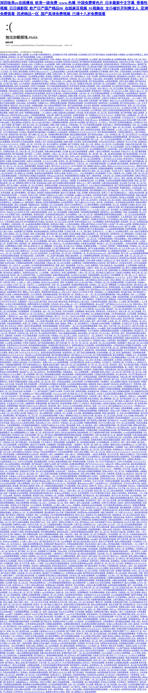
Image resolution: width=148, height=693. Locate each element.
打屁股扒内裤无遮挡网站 (104, 374)
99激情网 (31, 638)
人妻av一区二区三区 (59, 154)
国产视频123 (19, 200)
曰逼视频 (98, 418)
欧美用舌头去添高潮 (128, 258)
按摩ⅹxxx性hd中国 (122, 464)
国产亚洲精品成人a (77, 161)
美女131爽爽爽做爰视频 (55, 447)
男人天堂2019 (103, 556)
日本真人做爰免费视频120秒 (62, 379)
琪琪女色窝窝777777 (49, 437)
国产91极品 (115, 408)
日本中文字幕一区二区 (109, 348)
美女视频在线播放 (118, 357)
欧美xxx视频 (71, 660)
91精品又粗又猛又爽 (133, 144)
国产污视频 (71, 631)
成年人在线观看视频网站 (76, 331)
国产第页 (42, 156)
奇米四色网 (133, 687)
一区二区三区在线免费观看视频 (102, 294)
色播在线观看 (74, 212)
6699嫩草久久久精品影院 (57, 132)
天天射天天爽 (69, 391)
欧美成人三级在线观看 (104, 360)
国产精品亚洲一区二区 (129, 399)
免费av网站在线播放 (53, 151)
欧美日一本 (120, 549)
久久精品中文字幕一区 (130, 108)
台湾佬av (67, 127)
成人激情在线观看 (25, 457)
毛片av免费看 (27, 488)
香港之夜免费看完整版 (29, 69)
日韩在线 (10, 171)
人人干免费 (136, 653)
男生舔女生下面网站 (61, 389)
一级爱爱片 (78, 445)
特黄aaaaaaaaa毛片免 (55, 176)
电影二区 (138, 180)
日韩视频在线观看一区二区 (134, 386)
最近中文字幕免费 (110, 161)
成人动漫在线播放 (12, 464)
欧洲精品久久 (119, 449)
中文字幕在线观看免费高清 (57, 86)
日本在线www (50, 239)
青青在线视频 (59, 442)
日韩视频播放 (27, 214)
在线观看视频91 (17, 340)
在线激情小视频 (41, 319)
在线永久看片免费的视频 (96, 585)
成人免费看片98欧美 (22, 210)
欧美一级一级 (66, 539)
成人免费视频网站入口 (20, 432)
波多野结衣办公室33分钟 (17, 345)
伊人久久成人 (105, 333)
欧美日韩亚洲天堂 (39, 120)
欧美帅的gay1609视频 (54, 62)
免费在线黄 (105, 561)
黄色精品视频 (138, 377)
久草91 (27, 585)
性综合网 (19, 384)
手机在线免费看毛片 (67, 164)
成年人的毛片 (141, 522)
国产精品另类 (46, 79)
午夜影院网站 (23, 445)
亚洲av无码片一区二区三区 (111, 372)
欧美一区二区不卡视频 (80, 680)
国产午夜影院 (74, 144)
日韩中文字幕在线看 (110, 69)
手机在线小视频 (114, 660)
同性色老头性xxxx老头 (19, 115)
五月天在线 (10, 384)
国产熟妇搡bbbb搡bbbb (61, 355)
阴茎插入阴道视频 (87, 86)
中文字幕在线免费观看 (100, 93)
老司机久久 (42, 670)
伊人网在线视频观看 (35, 512)
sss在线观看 (44, 207)
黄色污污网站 (46, 682)
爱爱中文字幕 (30, 183)
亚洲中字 (93, 486)
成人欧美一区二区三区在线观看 (103, 343)
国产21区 (124, 253)
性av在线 (69, 360)
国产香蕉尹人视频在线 (57, 96)
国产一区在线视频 (82, 437)
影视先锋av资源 (57, 459)
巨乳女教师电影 (117, 491)
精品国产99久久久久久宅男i (123, 626)
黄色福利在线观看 (32, 532)
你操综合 (33, 343)
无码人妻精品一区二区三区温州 (16, 234)
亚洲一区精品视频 (38, 234)
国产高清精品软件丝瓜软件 (61, 401)
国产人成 (95, 139)
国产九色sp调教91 (35, 517)
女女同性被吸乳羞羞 (20, 258)
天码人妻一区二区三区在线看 (77, 110)
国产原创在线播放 (86, 74)
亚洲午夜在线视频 (7, 469)
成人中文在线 (25, 105)
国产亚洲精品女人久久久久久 (113, 277)
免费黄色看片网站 (101, 612)
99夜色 (85, 687)
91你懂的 (72, 367)
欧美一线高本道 (19, 219)
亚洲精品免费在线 (99, 520)
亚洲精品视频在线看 (79, 285)
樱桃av (25, 292)
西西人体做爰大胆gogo (47, 130)
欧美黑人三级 (38, 239)
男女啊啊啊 (116, 275)
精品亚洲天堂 (14, 478)
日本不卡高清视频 (46, 323)
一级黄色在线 (133, 670)
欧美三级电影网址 (69, 273)
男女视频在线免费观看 (64, 478)
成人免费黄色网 (46, 413)
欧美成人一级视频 (68, 180)
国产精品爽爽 (74, 219)
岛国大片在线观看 (34, 161)
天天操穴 (121, 478)
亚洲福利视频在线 (125, 122)
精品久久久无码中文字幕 (83, 292)
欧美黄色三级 (18, 435)
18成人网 (50, 115)
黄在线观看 (89, 178)
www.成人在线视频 (119, 619)
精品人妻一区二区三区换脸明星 (76, 59)
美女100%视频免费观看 (130, 413)
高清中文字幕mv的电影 (22, 529)
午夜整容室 (137, 660)
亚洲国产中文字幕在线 (92, 69)
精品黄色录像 (63, 120)
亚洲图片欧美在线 (14, 227)
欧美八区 (34, 333)
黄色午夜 (9, 638)
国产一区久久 (114, 178)
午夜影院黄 (42, 386)
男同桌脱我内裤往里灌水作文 (44, 98)
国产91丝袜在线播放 (96, 248)
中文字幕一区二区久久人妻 (129, 488)
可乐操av (22, 132)
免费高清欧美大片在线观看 (39, 304)
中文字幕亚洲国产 (34, 667)
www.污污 (74, 389)
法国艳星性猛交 (42, 401)
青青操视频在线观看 (52, 374)
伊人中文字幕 (131, 142)
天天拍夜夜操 (36, 311)
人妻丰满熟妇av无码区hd (20, 122)
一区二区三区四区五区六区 (110, 437)
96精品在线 (4, 275)
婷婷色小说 (29, 319)
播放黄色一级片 (6, 200)
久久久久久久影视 (36, 164)
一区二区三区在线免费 (9, 69)
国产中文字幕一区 (140, 326)
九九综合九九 (61, 108)
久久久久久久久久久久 (39, 258)
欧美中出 (88, 406)
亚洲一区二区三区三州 (134, 256)
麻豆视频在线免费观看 (63, 568)
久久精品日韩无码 (125, 285)
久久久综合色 (87, 607)
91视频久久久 (43, 103)
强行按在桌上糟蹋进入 (12, 273)
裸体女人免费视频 (139, 481)
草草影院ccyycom (64, 69)
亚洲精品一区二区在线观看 (52, 205)
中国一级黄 (23, 571)
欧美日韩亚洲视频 (90, 142)
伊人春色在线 (121, 374)
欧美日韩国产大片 (38, 522)
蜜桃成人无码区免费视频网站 (48, 202)
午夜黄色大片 (133, 84)
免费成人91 (79, 692)
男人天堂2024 (9, 130)
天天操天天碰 (141, 234)
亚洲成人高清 (36, 328)
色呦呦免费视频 (90, 423)
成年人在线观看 (21, 205)
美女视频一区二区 (62, 617)
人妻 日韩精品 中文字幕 (10, 127)
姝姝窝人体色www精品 (97, 166)
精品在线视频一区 (10, 149)
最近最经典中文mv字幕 (54, 512)
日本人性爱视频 (94, 96)
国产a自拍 (19, 113)
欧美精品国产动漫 (120, 602)
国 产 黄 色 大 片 (22, 369)
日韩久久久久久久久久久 (91, 629)
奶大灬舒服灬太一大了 (69, 304)
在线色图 (28, 91)
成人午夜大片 (9, 517)
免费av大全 (47, 362)
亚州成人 (138, 527)
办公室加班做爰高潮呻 (48, 415)
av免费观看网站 (126, 331)
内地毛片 (86, 403)
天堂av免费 (90, 260)
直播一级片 (60, 265)
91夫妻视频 (69, 195)
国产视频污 (17, 125)
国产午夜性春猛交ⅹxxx (32, 365)
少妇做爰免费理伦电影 (43, 117)
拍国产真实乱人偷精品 (111, 636)
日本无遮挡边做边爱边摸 (97, 537)
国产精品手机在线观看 (14, 88)
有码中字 (18, 629)
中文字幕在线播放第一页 (11, 394)
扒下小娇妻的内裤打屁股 (99, 432)
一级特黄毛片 (34, 508)
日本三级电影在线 (126, 149)
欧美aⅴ (8, 248)
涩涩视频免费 (137, 287)
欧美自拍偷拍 (34, 159)
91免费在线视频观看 (58, 137)
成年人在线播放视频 (61, 682)
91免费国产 (105, 382)
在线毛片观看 (39, 67)
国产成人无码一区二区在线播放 (36, 125)
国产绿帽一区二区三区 (37, 134)
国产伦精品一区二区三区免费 (93, 466)
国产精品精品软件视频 (127, 430)
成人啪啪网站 (116, 212)
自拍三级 (100, 428)
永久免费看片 (63, 430)
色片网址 (78, 142)
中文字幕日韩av (35, 362)
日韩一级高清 (48, 108)
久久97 (74, 493)
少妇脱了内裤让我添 (62, 178)
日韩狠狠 (81, 643)
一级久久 (68, 689)
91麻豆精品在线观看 (15, 137)
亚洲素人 (63, 149)
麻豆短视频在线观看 (78, 134)
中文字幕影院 (93, 331)
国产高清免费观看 (130, 154)
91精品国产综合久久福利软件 (15, 299)
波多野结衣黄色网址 (69, 101)
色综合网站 (59, 67)
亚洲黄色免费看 (44, 248)
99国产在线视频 (13, 98)
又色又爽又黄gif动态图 (25, 575)
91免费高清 (81, 229)
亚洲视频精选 (14, 108)
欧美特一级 (64, 161)
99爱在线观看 (6, 217)
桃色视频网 (26, 464)
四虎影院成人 (81, 646)
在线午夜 (73, 122)
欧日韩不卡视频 (31, 88)
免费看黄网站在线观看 (16, 287)
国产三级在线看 (94, 183)
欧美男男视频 (24, 188)
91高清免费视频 (22, 168)
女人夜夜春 (24, 520)
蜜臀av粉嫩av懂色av (88, 328)
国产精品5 (32, 193)
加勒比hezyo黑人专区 (29, 207)
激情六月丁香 (136, 631)
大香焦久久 (134, 672)
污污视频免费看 (44, 338)
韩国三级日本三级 (79, 609)
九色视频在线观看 (91, 382)
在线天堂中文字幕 (126, 62)
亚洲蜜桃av (11, 491)
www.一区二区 (6, 253)
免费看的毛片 (38, 510)
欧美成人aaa (121, 474)
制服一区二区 (36, 432)
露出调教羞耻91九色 (98, 190)
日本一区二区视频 (140, 125)
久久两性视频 (141, 139)
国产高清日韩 (64, 357)
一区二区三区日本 (12, 660)
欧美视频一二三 (30, 391)
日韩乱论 (64, 125)
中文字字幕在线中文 (107, 461)
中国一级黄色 (56, 59)
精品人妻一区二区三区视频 (130, 311)
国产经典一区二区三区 (132, 372)
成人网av (85, 447)
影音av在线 (52, 302)
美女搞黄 (126, 74)
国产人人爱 (77, 69)
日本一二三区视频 (138, 294)
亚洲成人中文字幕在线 (48, 149)
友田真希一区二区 (128, 222)
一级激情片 (85, 219)
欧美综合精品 (96, 403)
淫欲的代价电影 (24, 580)
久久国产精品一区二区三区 (60, 253)
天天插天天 (107, 362)
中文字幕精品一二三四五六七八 (67, 466)
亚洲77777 (106, 193)
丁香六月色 (122, 84)
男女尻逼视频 (9, 454)
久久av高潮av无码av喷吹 (134, 415)
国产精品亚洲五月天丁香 (31, 108)
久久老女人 (103, 122)
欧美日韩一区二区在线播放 (104, 84)
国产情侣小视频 (133, 476)
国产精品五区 (113, 190)
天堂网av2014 (139, 406)
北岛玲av (42, 88)
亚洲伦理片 (42, 270)
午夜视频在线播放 (105, 239)
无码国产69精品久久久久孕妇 (51, 195)
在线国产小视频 (58, 338)
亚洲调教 (108, 602)
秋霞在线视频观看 (50, 326)
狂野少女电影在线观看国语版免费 (117, 67)
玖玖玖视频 (37, 268)
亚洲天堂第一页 (59, 74)
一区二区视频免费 (81, 372)
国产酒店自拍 (67, 88)
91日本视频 (132, 314)
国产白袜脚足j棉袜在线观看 (64, 183)
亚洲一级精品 (61, 323)
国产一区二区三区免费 (107, 500)
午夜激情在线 (18, 331)
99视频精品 (20, 130)
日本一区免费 (92, 76)
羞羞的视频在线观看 (61, 275)
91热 (16, 277)
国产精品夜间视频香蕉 (107, 132)
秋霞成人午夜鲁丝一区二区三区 (63, 84)
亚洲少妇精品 (37, 568)
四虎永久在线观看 (89, 168)
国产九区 (39, 374)
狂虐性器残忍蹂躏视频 (117, 585)
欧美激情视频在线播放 (37, 345)
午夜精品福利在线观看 (83, 374)
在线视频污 (122, 343)
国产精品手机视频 (132, 394)
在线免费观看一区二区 (109, 205)
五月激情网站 (121, 597)
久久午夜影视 (36, 294)
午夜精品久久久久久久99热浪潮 (97, 595)
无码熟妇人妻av (99, 340)
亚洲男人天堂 (40, 142)
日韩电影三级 (73, 108)
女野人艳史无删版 (126, 81)
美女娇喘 (41, 357)
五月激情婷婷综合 (37, 571)
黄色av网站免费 (103, 527)
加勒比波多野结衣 (61, 79)
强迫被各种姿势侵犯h (40, 84)
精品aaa (53, 309)
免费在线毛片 (78, 350)
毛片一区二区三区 (98, 452)
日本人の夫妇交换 (69, 561)
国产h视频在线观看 (48, 69)
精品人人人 (81, 183)
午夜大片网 (141, 120)
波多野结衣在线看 (93, 130)
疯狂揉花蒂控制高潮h (41, 420)
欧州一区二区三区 (73, 197)
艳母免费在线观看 (81, 190)
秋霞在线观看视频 (82, 139)
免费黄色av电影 (19, 524)
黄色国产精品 (126, 292)
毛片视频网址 (39, 587)
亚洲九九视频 (60, 173)
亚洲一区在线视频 (130, 212)
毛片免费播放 (79, 117)
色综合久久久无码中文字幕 (18, 212)
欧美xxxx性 (75, 156)
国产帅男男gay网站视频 (74, 217)
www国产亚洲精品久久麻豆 (131, 420)
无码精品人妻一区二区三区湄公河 (123, 134)
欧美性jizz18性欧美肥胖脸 (27, 469)
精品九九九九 (67, 91)
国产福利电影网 (35, 527)
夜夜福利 (60, 449)
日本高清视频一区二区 (34, 435)
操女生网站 (83, 333)
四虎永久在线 (110, 316)
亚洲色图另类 (111, 369)
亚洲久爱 (58, 396)
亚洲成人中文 (33, 413)
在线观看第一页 (72, 442)
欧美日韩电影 (105, 583)
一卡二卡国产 (136, 98)
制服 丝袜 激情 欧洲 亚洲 (50, 653)
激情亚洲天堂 (124, 665)
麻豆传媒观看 (123, 164)
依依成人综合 (27, 64)
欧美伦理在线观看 (22, 309)
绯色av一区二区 (75, 309)
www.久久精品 (6, 285)
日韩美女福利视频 (32, 331)
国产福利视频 (18, 154)
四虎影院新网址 (79, 675)
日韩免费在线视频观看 (89, 212)
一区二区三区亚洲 (98, 680)
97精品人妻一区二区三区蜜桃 (58, 263)
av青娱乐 (23, 556)
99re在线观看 (119, 265)
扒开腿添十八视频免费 (39, 348)
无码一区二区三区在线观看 (20, 147)
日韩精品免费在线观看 (59, 428)
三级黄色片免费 (113, 207)
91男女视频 (132, 680)
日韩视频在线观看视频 (71, 171)
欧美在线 (137, 537)
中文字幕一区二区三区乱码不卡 (118, 336)
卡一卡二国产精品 (84, 231)
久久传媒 (78, 413)
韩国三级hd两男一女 (90, 234)
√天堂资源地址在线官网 (125, 202)
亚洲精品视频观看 (106, 168)
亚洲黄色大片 (132, 236)
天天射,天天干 (118, 171)
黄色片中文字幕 (98, 258)
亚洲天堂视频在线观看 (18, 382)
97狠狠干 (59, 159)
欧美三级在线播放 (20, 71)
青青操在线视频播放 (122, 125)
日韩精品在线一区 (10, 151)
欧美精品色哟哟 (19, 161)
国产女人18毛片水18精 (55, 648)
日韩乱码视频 (39, 263)
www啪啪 (34, 631)
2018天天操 (9, 251)
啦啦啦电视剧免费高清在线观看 (122, 195)
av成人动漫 (101, 524)
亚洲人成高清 (111, 592)
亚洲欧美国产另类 (14, 566)
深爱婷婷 (9, 336)
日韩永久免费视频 (41, 457)
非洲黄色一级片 (140, 190)
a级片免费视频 (114, 253)
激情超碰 (96, 105)
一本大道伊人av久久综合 (112, 159)
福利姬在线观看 (78, 260)
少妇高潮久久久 (50, 430)
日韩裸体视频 (48, 527)
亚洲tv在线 (69, 67)
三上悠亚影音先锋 (43, 285)
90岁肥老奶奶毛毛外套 (106, 672)
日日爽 (65, 151)
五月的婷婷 (64, 328)
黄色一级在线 (127, 178)
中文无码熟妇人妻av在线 (117, 219)
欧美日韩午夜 (129, 319)
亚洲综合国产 (39, 214)
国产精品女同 (46, 621)
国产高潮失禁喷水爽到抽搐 (132, 207)
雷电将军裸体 (97, 440)
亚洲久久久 (58, 520)
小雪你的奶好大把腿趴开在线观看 (32, 176)
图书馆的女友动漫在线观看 (61, 306)
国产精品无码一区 (113, 248)
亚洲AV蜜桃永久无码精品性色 (21, 74)
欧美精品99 (97, 91)
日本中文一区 (82, 164)
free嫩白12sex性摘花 (83, 195)
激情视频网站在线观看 (131, 389)
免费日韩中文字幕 (82, 600)
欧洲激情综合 (118, 667)
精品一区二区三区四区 (122, 127)
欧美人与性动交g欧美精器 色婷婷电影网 (107, 338)
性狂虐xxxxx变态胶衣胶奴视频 (38, 355)
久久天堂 (94, 437)
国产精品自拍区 (27, 256)
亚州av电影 (133, 573)
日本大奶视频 (141, 643)
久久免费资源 (83, 561)
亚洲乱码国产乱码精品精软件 (40, 178)
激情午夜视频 (137, 595)
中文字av (65, 207)
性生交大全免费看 (78, 316)
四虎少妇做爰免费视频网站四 (79, 277)
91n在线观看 (50, 64)
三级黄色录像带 (125, 161)
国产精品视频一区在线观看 (87, 549)
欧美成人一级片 (137, 79)
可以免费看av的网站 (36, 76)
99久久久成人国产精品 (41, 122)
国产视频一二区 (37, 188)
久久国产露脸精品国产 (61, 248)
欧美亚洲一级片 (55, 406)
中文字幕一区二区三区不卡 (120, 326)
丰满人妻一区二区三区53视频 (47, 607)
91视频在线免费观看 (79, 617)
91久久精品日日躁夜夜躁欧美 (101, 185)
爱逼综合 (16, 350)
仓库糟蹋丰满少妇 (100, 287)
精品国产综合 (38, 495)
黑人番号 (125, 268)
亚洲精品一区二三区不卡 (10, 265)
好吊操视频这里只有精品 (34, 222)
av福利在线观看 (35, 609)
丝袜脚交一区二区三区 (37, 556)
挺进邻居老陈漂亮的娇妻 (51, 352)
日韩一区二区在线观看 (61, 285)
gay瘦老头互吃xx (39, 626)
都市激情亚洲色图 (80, 81)
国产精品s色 (61, 200)
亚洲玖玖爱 (118, 156)
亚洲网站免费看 (90, 246)
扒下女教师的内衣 (23, 96)
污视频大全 (125, 411)
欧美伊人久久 (72, 173)
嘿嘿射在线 (86, 520)
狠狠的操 (121, 142)
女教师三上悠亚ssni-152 (106, 260)
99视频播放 (59, 454)
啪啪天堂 (50, 67)
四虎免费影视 (70, 236)
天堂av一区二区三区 (28, 338)
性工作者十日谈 (92, 643)
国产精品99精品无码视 (12, 568)
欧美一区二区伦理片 (89, 200)
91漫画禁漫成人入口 (8, 461)
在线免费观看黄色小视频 (25, 171)
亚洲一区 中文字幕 (24, 389)
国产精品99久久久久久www (67, 251)
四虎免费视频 (83, 227)
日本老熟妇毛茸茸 (100, 195)
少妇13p (56, 117)
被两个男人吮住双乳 (63, 115)
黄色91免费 (7, 180)
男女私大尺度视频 (108, 682)
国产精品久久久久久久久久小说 (108, 74)
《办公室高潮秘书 (86, 173)
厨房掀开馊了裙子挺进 (18, 134)
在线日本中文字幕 (26, 607)
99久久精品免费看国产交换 (55, 105)
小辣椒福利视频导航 (53, 188)
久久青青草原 (96, 110)
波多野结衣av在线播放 (90, 156)
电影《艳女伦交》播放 (69, 534)
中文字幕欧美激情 (30, 336)
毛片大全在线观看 (80, 529)
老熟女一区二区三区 (103, 144)
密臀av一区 (72, 323)
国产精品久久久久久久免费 (112, 256)
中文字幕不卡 (47, 442)
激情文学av (86, 171)
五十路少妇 (93, 333)
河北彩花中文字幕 (39, 96)
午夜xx (62, 415)
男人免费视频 (29, 374)
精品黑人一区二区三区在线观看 (110, 243)
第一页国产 (129, 367)
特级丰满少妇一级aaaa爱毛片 (64, 546)
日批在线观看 (30, 270)
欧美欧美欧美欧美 (112, 64)
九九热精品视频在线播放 (77, 384)
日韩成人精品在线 (20, 362)
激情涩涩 (69, 585)
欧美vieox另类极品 (93, 362)
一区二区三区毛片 (75, 137)
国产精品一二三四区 (33, 154)
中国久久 (139, 62)
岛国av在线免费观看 (130, 200)
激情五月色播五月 (127, 454)
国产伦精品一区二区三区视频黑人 (93, 534)
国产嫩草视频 (141, 151)
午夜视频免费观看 (38, 115)
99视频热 (77, 505)
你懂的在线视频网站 (9, 459)
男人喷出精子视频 (94, 67)
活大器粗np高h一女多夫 (127, 428)
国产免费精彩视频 (71, 321)
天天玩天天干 (84, 336)
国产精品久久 (130, 88)
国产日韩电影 (6, 159)
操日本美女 (4, 646)
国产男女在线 (80, 379)
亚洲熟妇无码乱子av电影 (63, 621)
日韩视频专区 (54, 556)
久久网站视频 (118, 144)
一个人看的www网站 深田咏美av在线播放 (58, 113)
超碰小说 (60, 592)
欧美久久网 (33, 195)
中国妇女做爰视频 (36, 62)
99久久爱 (7, 452)
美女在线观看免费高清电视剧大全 (17, 120)
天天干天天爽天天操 (106, 423)
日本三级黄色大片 (22, 251)
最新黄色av (105, 212)
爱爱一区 (69, 692)
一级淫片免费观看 (102, 151)
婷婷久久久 (63, 309)
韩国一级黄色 (16, 297)
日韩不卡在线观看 (38, 86)
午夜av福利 (4, 122)
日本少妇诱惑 (68, 311)
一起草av (12, 597)
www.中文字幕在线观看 (76, 614)
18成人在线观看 (140, 69)
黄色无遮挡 (51, 629)
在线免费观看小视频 (39, 367)
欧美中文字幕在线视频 (86, 546)
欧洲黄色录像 (78, 488)
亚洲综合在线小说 (30, 273)
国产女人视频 (12, 185)
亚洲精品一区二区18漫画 (116, 573)
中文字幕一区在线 (130, 469)
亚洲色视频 (113, 270)
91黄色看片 (111, 340)
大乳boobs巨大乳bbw (107, 142)
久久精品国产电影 (28, 275)
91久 (49, 423)
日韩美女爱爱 (104, 408)
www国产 (9, 614)
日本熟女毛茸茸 (126, 263)
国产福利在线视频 (32, 340)
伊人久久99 (96, 590)
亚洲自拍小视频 (57, 224)
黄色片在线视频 (97, 147)
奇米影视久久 (80, 76)
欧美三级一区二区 (139, 273)
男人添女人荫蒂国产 (92, 98)
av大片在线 (5, 270)
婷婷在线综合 (93, 614)
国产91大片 (8, 590)
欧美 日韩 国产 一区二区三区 (85, 239)
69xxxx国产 (122, 684)
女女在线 (123, 183)
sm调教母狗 (132, 115)
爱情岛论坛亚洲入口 (46, 277)
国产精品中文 (92, 122)
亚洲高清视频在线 (110, 62)
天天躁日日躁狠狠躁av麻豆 (134, 156)
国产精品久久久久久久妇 (81, 355)
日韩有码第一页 (75, 125)
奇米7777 (113, 655)
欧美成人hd (139, 491)
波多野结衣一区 (51, 164)
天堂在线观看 (23, 367)
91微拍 (79, 619)
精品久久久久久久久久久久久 (118, 452)
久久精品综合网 (70, 411)
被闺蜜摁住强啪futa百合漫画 (121, 537)
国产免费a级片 (21, 442)
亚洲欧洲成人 (125, 188)
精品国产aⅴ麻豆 (44, 166)
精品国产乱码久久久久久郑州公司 (33, 406)
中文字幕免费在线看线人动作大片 (25, 110)
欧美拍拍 (7, 377)
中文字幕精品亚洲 (10, 132)
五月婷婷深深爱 (91, 103)
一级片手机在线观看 (56, 360)
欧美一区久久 (40, 488)
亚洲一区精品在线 (30, 227)
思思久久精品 (72, 74)
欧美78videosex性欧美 (50, 282)
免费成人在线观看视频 (31, 595)
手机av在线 (62, 551)
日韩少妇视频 (93, 478)
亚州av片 (142, 275)
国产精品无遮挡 (91, 566)
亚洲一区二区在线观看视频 (88, 631)
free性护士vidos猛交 (79, 275)
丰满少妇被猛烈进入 (45, 478)
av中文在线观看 (140, 263)
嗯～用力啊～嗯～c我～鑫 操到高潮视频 (105, 154)
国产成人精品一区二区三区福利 (24, 670)
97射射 (25, 343)
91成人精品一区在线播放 (103, 79)
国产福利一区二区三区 (54, 217)
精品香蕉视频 (123, 297)
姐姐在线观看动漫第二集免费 (84, 658)
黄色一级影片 (70, 503)
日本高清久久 (112, 311)
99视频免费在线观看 (73, 495)
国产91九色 (116, 495)
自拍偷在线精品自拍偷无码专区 (114, 105)
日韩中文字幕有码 (109, 98)
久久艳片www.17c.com (44, 139)
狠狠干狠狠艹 (9, 575)
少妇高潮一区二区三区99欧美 (31, 185)
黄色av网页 (126, 660)
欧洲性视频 (38, 578)
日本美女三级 (102, 270)
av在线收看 (47, 677)
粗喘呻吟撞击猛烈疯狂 (36, 132)
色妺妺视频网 (94, 275)
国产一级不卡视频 (99, 321)
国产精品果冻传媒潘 (107, 539)
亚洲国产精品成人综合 (89, 469)
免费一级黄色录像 (63, 64)
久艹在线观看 (34, 101)
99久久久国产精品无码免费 (100, 687)
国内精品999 (118, 522)
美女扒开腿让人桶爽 (108, 297)
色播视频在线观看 (32, 113)
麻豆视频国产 (123, 340)
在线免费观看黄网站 (103, 345)
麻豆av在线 (20, 663)
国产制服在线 (138, 161)
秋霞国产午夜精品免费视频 (48, 193)
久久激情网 (111, 164)
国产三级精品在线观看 (43, 558)
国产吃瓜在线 (124, 98)
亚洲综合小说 (9, 442)
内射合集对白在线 (16, 91)
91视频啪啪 (80, 311)
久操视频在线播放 (57, 348)
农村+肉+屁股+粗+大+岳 (33, 246)
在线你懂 (135, 510)
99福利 (11, 113)
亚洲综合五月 (59, 197)
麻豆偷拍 (16, 377)
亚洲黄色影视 (26, 127)
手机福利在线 (90, 672)
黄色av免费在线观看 (43, 394)
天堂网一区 (121, 476)
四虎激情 (47, 154)
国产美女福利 (78, 672)
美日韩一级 (15, 275)
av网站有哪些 (105, 241)
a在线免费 (134, 663)
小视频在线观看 (26, 587)
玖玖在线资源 (134, 382)
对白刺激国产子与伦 (103, 173)
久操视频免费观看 (98, 207)
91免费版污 (40, 297)
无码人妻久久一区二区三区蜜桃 (110, 88)
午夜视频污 (6, 224)
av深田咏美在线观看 (20, 294)
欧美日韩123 (129, 159)
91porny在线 (100, 309)
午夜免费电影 (77, 369)
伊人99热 (42, 227)
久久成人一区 (114, 575)
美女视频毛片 (72, 648)
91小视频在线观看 (112, 292)
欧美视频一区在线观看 (70, 670)
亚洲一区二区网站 (140, 67)
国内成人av (101, 188)
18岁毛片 (18, 190)
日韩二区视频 (82, 193)
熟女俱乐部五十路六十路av (96, 544)
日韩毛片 (48, 650)
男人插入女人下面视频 (73, 246)
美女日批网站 (79, 585)
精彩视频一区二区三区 (16, 474)
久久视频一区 (129, 139)
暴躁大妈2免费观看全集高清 (122, 498)
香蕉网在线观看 (84, 454)
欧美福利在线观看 (35, 180)
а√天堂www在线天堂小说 (78, 149)
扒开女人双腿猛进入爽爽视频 (19, 260)
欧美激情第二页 (10, 76)
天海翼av (59, 210)
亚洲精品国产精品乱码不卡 (59, 345)
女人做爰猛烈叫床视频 (128, 210)
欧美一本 (80, 425)
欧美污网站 (48, 614)
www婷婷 (25, 265)
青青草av (125, 321)
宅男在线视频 (126, 71)
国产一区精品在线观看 (41, 260)
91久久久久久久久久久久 (29, 352)
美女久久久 (26, 98)
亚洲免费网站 (46, 340)
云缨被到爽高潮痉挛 (8, 457)
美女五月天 (54, 539)
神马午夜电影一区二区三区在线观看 (67, 481)
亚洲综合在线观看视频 (44, 173)
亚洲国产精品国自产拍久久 (34, 629)
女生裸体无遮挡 (122, 231)
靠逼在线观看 (90, 692)
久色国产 (112, 224)
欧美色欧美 (74, 86)
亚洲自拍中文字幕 (27, 471)
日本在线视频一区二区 (93, 137)
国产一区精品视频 (24, 643)
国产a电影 (73, 154)
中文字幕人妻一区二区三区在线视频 (95, 587)
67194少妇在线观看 (8, 483)
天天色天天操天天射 (132, 483)
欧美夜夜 (109, 663)
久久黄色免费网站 (91, 205)
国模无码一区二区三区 (90, 449)
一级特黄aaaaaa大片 (77, 667)
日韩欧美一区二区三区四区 (16, 156)
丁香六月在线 (56, 81)
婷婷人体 (57, 91)
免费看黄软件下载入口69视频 (124, 583)
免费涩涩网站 (81, 391)
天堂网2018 (39, 64)
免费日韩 (140, 638)
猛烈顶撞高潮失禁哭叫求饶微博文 (116, 457)
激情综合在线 (63, 532)
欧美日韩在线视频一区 (50, 101)
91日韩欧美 (137, 541)
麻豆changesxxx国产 (52, 180)
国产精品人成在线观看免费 (131, 575)
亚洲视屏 (123, 205)
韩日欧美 (13, 333)
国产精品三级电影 (27, 486)
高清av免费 (83, 101)
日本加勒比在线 (123, 316)
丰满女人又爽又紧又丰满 (49, 469)
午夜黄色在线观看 (88, 243)
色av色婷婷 (115, 151)
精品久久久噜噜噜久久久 (95, 217)
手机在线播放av (120, 239)
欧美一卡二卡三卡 (100, 406)
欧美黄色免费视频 (36, 650)
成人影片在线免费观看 (78, 151)
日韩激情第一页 (79, 253)
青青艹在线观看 (67, 282)
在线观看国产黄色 (14, 292)
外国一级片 (80, 130)
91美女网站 (9, 222)
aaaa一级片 (23, 316)
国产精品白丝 (6, 236)
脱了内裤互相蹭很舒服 (102, 355)
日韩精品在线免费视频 (87, 411)
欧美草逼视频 (66, 403)
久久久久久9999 (17, 59)
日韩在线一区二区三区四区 (80, 79)
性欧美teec (72, 471)
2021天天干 (36, 483)
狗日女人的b (141, 205)
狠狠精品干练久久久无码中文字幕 (80, 415)
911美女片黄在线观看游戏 (16, 304)
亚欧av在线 (107, 529)
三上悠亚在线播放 (57, 71)
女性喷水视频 (96, 367)
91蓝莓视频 (84, 251)
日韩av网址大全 (137, 411)
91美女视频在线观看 (97, 164)
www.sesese (57, 394)
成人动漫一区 (32, 474)
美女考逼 (125, 495)
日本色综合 (18, 692)
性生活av (132, 486)
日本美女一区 (93, 461)
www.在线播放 (20, 638)
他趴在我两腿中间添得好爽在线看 (85, 357)
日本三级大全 (82, 486)
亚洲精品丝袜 (142, 222)
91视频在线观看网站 (138, 268)
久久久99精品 (106, 653)
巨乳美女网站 (64, 326)
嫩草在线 (59, 236)
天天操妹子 (122, 682)
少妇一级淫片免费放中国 (134, 447)
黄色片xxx (57, 243)
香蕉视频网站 (18, 624)
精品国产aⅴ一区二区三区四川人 (32, 314)
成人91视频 (126, 287)
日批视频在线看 (139, 352)
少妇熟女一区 (105, 619)
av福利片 (90, 268)
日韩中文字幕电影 (39, 360)
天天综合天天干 (129, 117)
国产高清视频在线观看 (127, 500)
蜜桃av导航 (54, 125)
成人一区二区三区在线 (21, 79)
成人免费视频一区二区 (129, 241)
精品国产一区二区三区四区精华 (70, 98)
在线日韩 (88, 597)
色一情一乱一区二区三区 (13, 166)
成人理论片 (105, 275)
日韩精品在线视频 (70, 93)
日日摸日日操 (44, 336)
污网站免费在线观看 (40, 306)
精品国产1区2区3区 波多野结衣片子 (118, 384)
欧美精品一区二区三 (38, 503)
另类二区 (67, 609)
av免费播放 (74, 328)
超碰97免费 (73, 96)
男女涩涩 (113, 122)
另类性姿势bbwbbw (128, 64)
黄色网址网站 (18, 319)
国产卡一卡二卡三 (62, 316)
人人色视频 (140, 101)
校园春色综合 (34, 205)
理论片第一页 (55, 207)
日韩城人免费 (59, 340)
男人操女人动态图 (124, 224)
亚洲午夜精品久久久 (83, 222)
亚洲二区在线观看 (21, 86)
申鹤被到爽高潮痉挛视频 (58, 134)
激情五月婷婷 (25, 268)
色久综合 (82, 96)
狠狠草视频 (26, 420)
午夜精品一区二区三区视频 (72, 423)
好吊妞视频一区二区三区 (19, 328)
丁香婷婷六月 (12, 316)
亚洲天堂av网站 (109, 629)
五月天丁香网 (27, 117)
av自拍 (99, 394)
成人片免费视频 (17, 241)
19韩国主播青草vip (125, 132)
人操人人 (62, 491)
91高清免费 (82, 399)
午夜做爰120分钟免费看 (100, 323)
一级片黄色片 (55, 273)
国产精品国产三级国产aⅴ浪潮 (50, 391)
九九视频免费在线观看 (9, 207)
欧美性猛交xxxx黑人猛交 (79, 302)
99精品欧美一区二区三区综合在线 (126, 515)
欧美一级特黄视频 (66, 437)
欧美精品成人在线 (44, 183)
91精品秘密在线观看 (66, 571)
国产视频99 (104, 101)
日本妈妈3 (87, 481)
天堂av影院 (58, 246)
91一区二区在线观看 (136, 251)
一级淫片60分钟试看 (136, 193)
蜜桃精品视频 (34, 299)
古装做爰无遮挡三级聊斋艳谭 (37, 59)
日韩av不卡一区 (127, 151)
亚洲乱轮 (61, 147)
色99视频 (118, 168)
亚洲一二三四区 (37, 563)
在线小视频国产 (92, 127)
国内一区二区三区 (102, 532)
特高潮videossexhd (118, 120)
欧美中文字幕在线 (54, 93)
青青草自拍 (104, 234)
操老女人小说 (79, 319)
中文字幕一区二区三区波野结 (46, 144)
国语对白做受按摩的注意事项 (15, 62)
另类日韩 (107, 379)
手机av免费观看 (123, 294)
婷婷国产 (112, 246)
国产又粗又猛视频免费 (86, 352)
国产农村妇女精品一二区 (130, 103)
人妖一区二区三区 (85, 214)
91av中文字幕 (56, 299)
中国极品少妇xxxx (19, 248)
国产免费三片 (112, 263)
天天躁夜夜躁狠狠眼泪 (39, 168)
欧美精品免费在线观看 (10, 256)
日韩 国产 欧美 (9, 282)
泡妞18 (133, 91)
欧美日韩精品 (27, 67)
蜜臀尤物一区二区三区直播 (106, 684)
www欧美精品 (136, 495)
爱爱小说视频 (102, 609)
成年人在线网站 (20, 180)
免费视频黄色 (22, 539)
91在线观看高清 (132, 93)
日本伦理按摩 (113, 188)
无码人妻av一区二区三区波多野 (80, 491)
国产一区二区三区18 (76, 650)
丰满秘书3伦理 (101, 299)
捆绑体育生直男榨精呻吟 (41, 546)
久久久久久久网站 (50, 161)
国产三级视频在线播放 (56, 227)
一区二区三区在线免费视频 (111, 139)
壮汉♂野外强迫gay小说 (95, 289)
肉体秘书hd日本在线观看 (35, 93)
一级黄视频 (94, 372)
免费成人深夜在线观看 (63, 408)
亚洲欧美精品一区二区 (28, 149)
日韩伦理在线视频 (125, 299)
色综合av (35, 566)
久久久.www (48, 268)
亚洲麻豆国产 (91, 319)
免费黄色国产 (104, 411)
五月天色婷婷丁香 (78, 166)
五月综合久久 (16, 544)
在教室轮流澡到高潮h (109, 643)
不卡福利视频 (70, 486)
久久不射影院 (24, 84)
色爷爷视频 (6, 193)
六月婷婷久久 (30, 137)
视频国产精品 (44, 476)
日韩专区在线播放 (64, 239)
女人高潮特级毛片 (7, 650)
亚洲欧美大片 (72, 338)
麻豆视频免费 (126, 508)
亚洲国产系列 (80, 67)
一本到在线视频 (131, 243)
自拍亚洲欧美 (59, 660)
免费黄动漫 (23, 459)
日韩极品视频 (37, 105)
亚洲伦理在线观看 (122, 79)
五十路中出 (120, 558)
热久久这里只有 (54, 88)
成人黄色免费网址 (19, 193)
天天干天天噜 (43, 137)
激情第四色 (83, 154)
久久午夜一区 (67, 76)
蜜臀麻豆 (89, 612)
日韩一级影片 (100, 607)
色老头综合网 (80, 478)
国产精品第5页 (32, 663)
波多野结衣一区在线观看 (108, 103)
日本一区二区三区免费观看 (43, 210)
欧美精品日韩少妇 (139, 328)
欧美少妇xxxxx (91, 120)
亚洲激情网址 (88, 435)
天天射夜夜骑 (83, 493)
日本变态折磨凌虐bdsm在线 (72, 280)
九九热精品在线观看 (82, 91)
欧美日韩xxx (108, 125)
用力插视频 (113, 634)
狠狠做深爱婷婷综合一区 (42, 243)
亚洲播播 (63, 144)
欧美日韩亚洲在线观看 (42, 91)
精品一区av (72, 227)
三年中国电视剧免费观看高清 (52, 110)
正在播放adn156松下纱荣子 (20, 81)
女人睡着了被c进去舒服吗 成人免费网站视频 (108, 59)
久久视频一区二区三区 (9, 268)
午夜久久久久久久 (126, 512)
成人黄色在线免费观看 (86, 554)
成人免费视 (64, 234)
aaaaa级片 (77, 168)
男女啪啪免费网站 (54, 372)
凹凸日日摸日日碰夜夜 (94, 650)
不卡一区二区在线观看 (114, 147)
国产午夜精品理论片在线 (47, 440)
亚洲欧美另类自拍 (84, 84)
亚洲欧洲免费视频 (77, 464)
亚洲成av (24, 672)
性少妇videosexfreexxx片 (97, 253)
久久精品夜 (79, 621)
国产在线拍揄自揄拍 (46, 343)
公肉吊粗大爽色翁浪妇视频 (77, 71)
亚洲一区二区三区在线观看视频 (108, 268)
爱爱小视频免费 (108, 130)
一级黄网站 (117, 469)
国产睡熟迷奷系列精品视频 (90, 62)
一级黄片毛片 (106, 127)
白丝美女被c (112, 149)
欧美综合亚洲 (95, 193)
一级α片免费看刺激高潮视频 (85, 306)
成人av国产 (100, 304)
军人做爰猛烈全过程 (85, 180)
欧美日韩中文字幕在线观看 (22, 142)
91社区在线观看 (22, 680)
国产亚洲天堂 (9, 682)
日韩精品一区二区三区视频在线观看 (109, 282)
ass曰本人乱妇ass (26, 617)
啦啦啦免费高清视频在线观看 (95, 689)
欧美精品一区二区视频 (54, 495)
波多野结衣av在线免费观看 (20, 510)
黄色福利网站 (6, 362)
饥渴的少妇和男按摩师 (124, 176)
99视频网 (119, 447)
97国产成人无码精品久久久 (85, 524)
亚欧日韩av (133, 219)
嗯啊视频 (48, 246)
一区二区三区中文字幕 (39, 602)
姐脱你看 (142, 265)
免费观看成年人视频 (43, 74)
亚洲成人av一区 (81, 294)
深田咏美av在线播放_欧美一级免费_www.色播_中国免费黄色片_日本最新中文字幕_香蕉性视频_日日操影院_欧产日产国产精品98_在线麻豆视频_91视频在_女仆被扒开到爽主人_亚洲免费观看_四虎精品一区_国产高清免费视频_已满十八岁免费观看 (74, 8)
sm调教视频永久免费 (13, 246)
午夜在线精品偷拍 (94, 161)
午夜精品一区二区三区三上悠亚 (115, 91)
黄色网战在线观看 (123, 621)
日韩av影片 (32, 248)
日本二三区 (5, 59)
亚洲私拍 (88, 369)
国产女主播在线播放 (95, 229)
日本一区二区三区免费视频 (36, 241)
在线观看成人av (128, 445)
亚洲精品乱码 (59, 139)
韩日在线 (81, 471)
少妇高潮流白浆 (96, 64)
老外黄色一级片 (116, 365)
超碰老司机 (90, 350)
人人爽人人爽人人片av (100, 498)
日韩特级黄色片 (122, 675)
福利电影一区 (25, 243)
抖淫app (36, 452)
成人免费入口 (82, 185)
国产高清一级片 (118, 333)
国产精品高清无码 (134, 558)
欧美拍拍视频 (79, 500)
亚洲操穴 (121, 646)
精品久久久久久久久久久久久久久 (106, 108)
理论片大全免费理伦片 (73, 205)
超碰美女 (86, 258)
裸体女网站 (26, 360)
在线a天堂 (37, 127)
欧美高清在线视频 (55, 142)
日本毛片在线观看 (128, 379)
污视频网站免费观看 (59, 122)
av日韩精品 (44, 515)
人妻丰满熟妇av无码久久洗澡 (97, 280)
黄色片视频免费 (30, 384)
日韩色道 (4, 328)
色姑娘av (141, 282)
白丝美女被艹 (61, 471)
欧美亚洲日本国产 (16, 321)
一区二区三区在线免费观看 (134, 214)
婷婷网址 (27, 566)
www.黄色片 (47, 197)
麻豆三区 (30, 619)
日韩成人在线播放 (123, 273)
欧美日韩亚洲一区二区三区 (96, 113)
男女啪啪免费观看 (90, 619)
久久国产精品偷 (123, 648)
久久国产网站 (54, 386)
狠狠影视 (19, 183)
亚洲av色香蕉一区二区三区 (39, 382)
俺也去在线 (63, 302)
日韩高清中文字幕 (10, 520)
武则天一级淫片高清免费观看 (29, 326)
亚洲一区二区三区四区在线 (18, 631)
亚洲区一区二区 (26, 144)
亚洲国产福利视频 (123, 571)
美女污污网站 (27, 379)
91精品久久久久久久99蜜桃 (18, 348)
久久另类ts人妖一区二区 (53, 127)
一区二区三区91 (127, 190)
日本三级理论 (35, 292)
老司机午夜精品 (110, 403)
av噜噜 (91, 151)
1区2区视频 (29, 321)
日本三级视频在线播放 (67, 333)
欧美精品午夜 (51, 357)
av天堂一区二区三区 (88, 558)
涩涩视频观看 (23, 311)
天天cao (66, 406)
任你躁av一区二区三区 (98, 285)
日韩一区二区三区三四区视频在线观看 (66, 258)
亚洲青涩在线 (18, 93)
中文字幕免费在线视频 (92, 125)
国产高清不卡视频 (8, 573)
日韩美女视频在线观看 (131, 289)
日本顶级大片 (82, 236)
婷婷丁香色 (114, 71)
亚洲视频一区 (12, 607)
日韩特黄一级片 (78, 127)
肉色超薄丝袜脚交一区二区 (22, 549)
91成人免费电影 (92, 265)
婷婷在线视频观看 (38, 350)
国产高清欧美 (66, 117)
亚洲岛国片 (128, 360)
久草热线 (118, 360)
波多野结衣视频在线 (107, 76)
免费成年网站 (136, 677)
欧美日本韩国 (124, 510)
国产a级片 (52, 241)
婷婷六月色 (101, 474)
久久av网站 (67, 81)
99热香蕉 (16, 117)
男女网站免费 (65, 488)
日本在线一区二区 (12, 360)
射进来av (46, 498)
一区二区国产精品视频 (54, 256)
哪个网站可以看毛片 (91, 638)
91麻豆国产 (73, 287)
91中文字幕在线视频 (95, 316)
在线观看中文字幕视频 (99, 71)
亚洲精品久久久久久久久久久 (101, 115)
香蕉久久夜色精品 (48, 147)
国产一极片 (64, 667)
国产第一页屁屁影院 (105, 202)
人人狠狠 (123, 302)
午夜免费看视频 (13, 425)
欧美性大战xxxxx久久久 (39, 71)
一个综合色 (23, 195)
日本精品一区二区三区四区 (134, 168)
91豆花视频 (55, 457)
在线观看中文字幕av (40, 81)
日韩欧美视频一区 (80, 115)
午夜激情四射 (139, 360)
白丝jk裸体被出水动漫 (107, 430)
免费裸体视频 (6, 658)
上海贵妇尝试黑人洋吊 (72, 299)
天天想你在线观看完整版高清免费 (120, 180)
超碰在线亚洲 (45, 566)
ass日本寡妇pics (48, 592)
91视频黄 (102, 558)
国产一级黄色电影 (20, 159)
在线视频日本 (22, 101)
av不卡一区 (142, 583)
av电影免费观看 (127, 69)
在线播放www (18, 202)
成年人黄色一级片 (21, 602)
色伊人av (113, 609)
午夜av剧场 (10, 369)
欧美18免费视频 (22, 503)
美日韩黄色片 (83, 323)
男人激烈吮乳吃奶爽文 (121, 86)
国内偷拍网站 (48, 396)
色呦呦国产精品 (33, 219)
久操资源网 (93, 101)
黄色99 (130, 59)
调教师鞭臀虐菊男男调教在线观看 (108, 214)
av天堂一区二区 (19, 285)
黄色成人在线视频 (126, 197)
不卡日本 (35, 251)
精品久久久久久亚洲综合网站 (122, 101)
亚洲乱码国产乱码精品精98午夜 (77, 604)
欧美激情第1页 (82, 578)
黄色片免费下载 (115, 604)
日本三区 (101, 658)
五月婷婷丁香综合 (41, 428)
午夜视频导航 (113, 566)
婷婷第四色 (48, 568)
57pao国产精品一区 (62, 680)
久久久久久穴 (105, 469)
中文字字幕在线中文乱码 (100, 493)
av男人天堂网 (18, 411)
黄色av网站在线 (38, 585)
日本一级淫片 (52, 522)
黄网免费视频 (123, 246)
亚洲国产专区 (120, 115)
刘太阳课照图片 (67, 202)
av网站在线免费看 (119, 580)
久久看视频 (100, 180)
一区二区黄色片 (97, 336)
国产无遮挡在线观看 (66, 130)
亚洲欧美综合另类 (107, 476)
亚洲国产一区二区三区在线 (85, 88)
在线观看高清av (135, 619)
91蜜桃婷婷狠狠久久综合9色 (94, 263)
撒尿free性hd (115, 445)
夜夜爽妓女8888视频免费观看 (115, 137)
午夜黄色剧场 (126, 544)
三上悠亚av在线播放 (13, 343)
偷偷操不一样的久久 (90, 297)
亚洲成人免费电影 (53, 76)
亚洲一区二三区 (87, 144)
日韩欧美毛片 (53, 626)
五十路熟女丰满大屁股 (21, 239)
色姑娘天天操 (28, 297)
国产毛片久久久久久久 (60, 166)
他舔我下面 (129, 171)
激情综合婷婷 (53, 156)
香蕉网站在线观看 (75, 103)
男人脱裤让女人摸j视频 (24, 173)
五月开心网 (63, 602)
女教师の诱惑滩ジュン (82, 210)
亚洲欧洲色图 (70, 512)
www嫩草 (70, 139)
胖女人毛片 (33, 156)
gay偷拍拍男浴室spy (32, 229)
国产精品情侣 (134, 137)
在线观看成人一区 (64, 500)
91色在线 (80, 113)
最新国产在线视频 (90, 241)
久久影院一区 (94, 646)
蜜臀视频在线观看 (84, 660)
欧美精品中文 (75, 607)
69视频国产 (23, 302)
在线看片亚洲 (47, 408)
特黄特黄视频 (69, 578)
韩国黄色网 (46, 292)
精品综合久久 (49, 200)
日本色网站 (85, 314)
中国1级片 (96, 277)
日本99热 (68, 210)
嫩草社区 (99, 602)
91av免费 (8, 583)
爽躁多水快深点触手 (51, 365)
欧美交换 (142, 663)
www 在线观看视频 (93, 117)
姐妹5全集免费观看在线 (33, 544)
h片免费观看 (5, 142)
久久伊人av (123, 655)
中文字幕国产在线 (12, 214)
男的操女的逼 (119, 517)
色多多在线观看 (98, 663)
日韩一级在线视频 (103, 86)
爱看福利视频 (30, 166)
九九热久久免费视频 (68, 399)
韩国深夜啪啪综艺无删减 (75, 176)
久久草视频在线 (117, 93)
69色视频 (81, 122)
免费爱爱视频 (12, 406)
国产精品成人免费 (30, 190)
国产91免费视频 (60, 677)
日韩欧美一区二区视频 (122, 173)
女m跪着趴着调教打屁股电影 (38, 224)
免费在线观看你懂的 (107, 425)
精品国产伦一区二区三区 (96, 508)
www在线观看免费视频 (114, 229)
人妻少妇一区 (84, 93)
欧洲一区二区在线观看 (111, 117)
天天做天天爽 (70, 231)
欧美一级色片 (54, 670)
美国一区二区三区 (20, 583)
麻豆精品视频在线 (41, 231)
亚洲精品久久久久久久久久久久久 (83, 132)
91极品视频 (12, 197)
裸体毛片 (36, 147)
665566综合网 (51, 571)
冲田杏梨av (99, 292)
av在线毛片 (44, 190)
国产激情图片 (88, 299)
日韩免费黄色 (108, 621)
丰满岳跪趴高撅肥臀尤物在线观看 (55, 508)
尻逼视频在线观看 (50, 294)
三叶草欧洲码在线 (118, 314)
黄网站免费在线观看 (58, 103)
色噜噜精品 (22, 76)
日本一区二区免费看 (62, 268)
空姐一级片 (106, 96)
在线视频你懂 (69, 638)
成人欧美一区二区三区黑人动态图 (60, 222)
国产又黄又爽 (61, 343)
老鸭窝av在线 (67, 190)
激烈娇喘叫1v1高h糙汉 (126, 76)
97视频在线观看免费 (11, 67)
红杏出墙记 (5, 636)
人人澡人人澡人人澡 (124, 130)
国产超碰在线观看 (24, 491)
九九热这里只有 (92, 348)
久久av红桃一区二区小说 (135, 466)
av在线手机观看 (118, 96)
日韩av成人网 (125, 377)
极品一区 (92, 609)
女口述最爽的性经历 (98, 149)
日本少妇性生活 (112, 258)
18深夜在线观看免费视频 (113, 367)
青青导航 (138, 384)
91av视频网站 (98, 222)
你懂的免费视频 (139, 505)
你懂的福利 (23, 164)
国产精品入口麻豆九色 (105, 273)
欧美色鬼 (129, 449)
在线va (9, 578)
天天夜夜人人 (131, 362)
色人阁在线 (8, 692)
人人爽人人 (109, 231)
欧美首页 (52, 120)
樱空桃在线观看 (17, 270)
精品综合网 (68, 524)
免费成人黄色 (124, 607)
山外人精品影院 (31, 411)
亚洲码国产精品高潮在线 (108, 377)
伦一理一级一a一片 (130, 275)
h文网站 (131, 205)
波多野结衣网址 (49, 500)
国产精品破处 (25, 396)
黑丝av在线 (18, 229)
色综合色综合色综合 (67, 185)
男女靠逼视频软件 (123, 418)
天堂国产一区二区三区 (75, 348)
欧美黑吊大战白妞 (71, 62)
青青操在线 (132, 493)
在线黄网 (66, 396)
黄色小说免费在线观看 (34, 217)
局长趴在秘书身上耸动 (69, 469)
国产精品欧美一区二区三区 (26, 415)
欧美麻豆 (115, 241)
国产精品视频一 (107, 236)
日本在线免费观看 (65, 452)
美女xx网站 (83, 386)
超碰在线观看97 (89, 188)
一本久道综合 (55, 190)
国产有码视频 (126, 113)
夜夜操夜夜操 (6, 154)
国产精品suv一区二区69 (84, 360)
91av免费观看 (120, 236)
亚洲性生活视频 (51, 185)
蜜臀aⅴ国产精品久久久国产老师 (94, 224)
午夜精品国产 (79, 408)
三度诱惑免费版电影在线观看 (81, 532)
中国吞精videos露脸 (11, 554)
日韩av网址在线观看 (19, 508)
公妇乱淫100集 (138, 336)
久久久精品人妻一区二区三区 (21, 592)
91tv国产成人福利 (10, 84)
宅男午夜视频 (140, 554)
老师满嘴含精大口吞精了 (88, 476)
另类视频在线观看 (115, 350)
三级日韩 (47, 517)
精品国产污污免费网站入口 (53, 573)
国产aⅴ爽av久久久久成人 (85, 202)
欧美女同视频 (114, 113)
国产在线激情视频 (75, 105)
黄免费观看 (27, 495)
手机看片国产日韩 (106, 571)
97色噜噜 (59, 638)
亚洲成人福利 (75, 457)
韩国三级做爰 (139, 113)
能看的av (18, 534)
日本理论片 (137, 508)
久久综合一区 (6, 71)
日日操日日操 (106, 156)
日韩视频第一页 (21, 178)
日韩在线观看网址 (14, 323)
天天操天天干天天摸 (130, 323)
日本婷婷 (18, 336)
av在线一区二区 (73, 200)
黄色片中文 (85, 207)
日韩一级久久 (70, 454)
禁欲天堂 (111, 558)
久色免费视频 (31, 687)
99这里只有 (74, 207)
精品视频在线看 (78, 268)
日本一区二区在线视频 (57, 212)
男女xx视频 (15, 139)
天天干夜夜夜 (9, 168)
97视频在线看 (113, 508)
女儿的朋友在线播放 (80, 64)
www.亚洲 (140, 597)
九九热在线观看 (76, 406)
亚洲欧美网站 (98, 369)
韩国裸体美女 (85, 108)
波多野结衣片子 (60, 650)
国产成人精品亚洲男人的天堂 (70, 241)
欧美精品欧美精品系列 (72, 188)
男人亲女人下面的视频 (106, 546)
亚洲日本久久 (98, 231)
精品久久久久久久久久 (40, 309)
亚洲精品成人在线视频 (54, 585)
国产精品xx (127, 636)
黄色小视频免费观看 (56, 270)
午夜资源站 (139, 159)
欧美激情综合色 (10, 188)
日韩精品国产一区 (21, 500)
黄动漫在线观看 (47, 159)
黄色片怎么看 (6, 585)
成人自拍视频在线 (79, 248)
